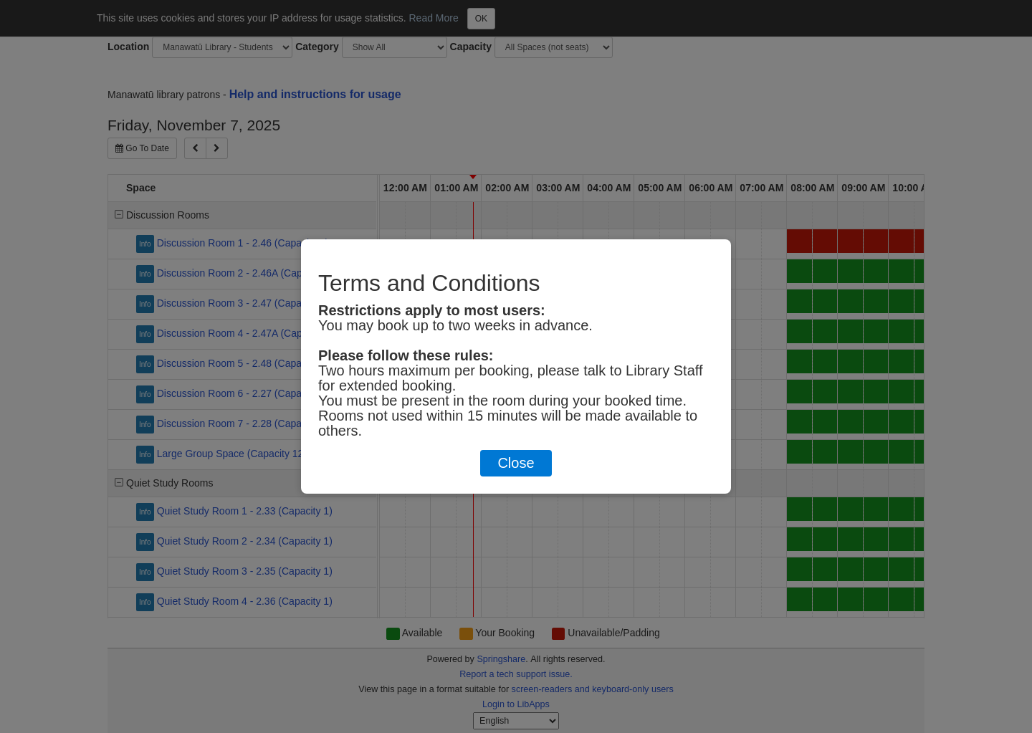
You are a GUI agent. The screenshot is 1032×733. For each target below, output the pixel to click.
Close (515, 463)
